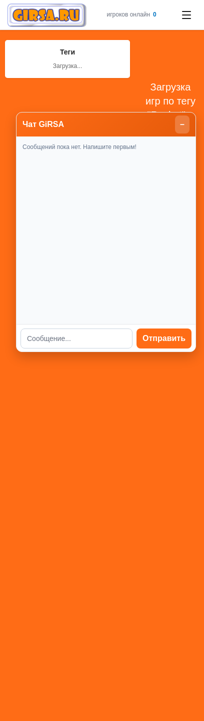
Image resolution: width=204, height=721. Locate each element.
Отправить (164, 338)
